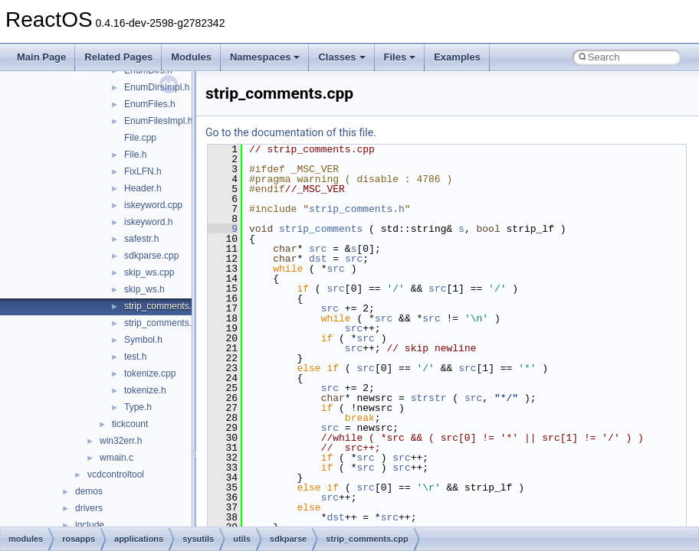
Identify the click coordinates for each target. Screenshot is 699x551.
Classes (341, 57)
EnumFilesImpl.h (158, 121)
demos (89, 491)
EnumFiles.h (150, 104)
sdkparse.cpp (151, 255)
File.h (135, 154)
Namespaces (265, 57)
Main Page (41, 57)
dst (318, 259)
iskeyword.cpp (153, 205)
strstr (429, 398)
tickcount (130, 424)
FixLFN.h (143, 171)
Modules (191, 57)
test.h (135, 356)
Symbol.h (143, 339)
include (89, 525)
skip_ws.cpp (149, 272)
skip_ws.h (144, 289)
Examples (457, 57)
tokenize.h (145, 390)
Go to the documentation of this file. (290, 132)
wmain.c (116, 457)
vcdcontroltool (115, 474)
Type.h (138, 407)
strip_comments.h (160, 323)
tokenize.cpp (150, 373)
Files (400, 57)
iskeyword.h (148, 222)
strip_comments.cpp (165, 306)
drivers (89, 508)
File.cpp (140, 137)
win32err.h (121, 440)
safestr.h (141, 238)
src (318, 249)
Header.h (143, 188)
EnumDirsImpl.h (156, 87)
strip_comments (321, 229)
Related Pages (118, 57)
